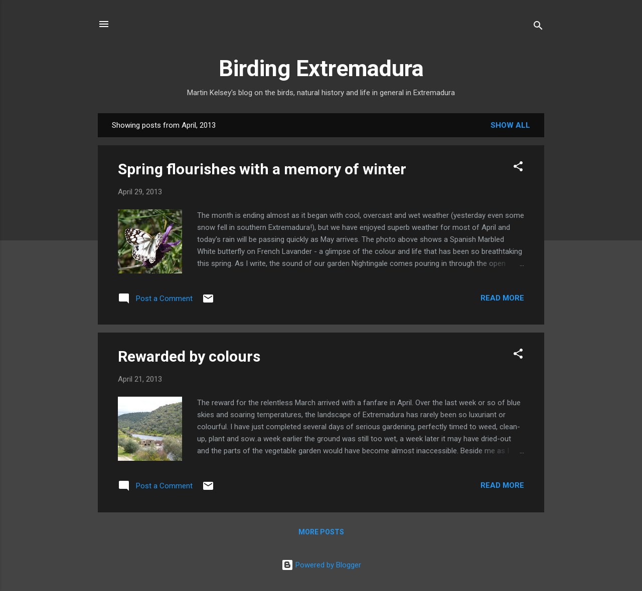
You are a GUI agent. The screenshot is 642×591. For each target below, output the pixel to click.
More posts (321, 532)
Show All (510, 125)
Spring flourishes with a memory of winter (262, 169)
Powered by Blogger (321, 564)
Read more (502, 298)
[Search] (538, 27)
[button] (518, 168)
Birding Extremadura (321, 68)
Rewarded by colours (189, 356)
